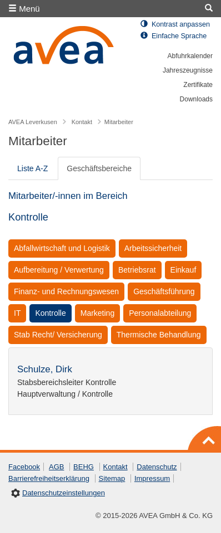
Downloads (196, 99)
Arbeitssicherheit (153, 248)
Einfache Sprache (173, 36)
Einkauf (183, 269)
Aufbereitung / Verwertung (59, 269)
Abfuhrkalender (190, 56)
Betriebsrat (137, 269)
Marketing (97, 313)
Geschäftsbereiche (99, 168)
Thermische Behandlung (159, 334)
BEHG (83, 467)
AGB (56, 467)
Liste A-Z (32, 168)
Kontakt (115, 467)
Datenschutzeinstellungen (63, 493)
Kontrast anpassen (175, 24)
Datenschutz (157, 467)
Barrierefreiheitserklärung (48, 478)
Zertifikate (198, 85)
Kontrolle (50, 313)
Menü (24, 8)
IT (17, 313)
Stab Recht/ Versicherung (58, 334)
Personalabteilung (160, 313)
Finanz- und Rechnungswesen (66, 291)
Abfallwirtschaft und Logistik (62, 248)
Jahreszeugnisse (188, 70)
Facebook (24, 467)
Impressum (152, 478)
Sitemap (112, 478)
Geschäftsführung (164, 291)
